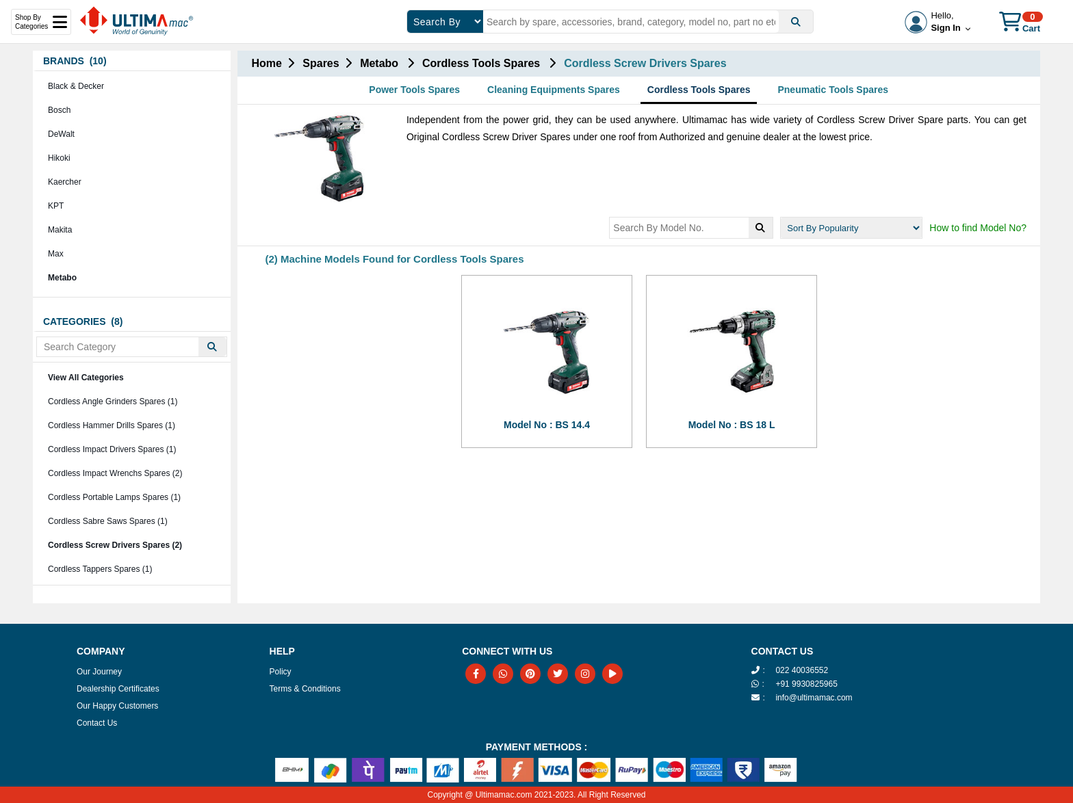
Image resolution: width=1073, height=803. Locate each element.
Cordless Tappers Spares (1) (100, 569)
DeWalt (61, 134)
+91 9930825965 (806, 684)
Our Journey (99, 671)
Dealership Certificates (118, 689)
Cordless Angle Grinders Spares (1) (112, 401)
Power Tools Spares (414, 89)
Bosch (59, 110)
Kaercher (64, 182)
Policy (281, 671)
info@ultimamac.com (813, 697)
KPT (56, 206)
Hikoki (59, 158)
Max (56, 254)
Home (266, 63)
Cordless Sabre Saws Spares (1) (108, 521)
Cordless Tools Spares (699, 89)
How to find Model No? (977, 227)
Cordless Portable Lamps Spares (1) (114, 497)
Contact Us (97, 723)
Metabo (62, 277)
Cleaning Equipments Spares (553, 89)
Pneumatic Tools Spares (832, 89)
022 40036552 (801, 670)
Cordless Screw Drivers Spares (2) (115, 545)
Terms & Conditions (305, 689)
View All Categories (86, 377)
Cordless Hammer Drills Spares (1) (111, 425)
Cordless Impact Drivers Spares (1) (112, 449)
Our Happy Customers (117, 706)
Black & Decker (76, 86)
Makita (60, 230)
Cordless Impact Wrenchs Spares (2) (115, 473)
